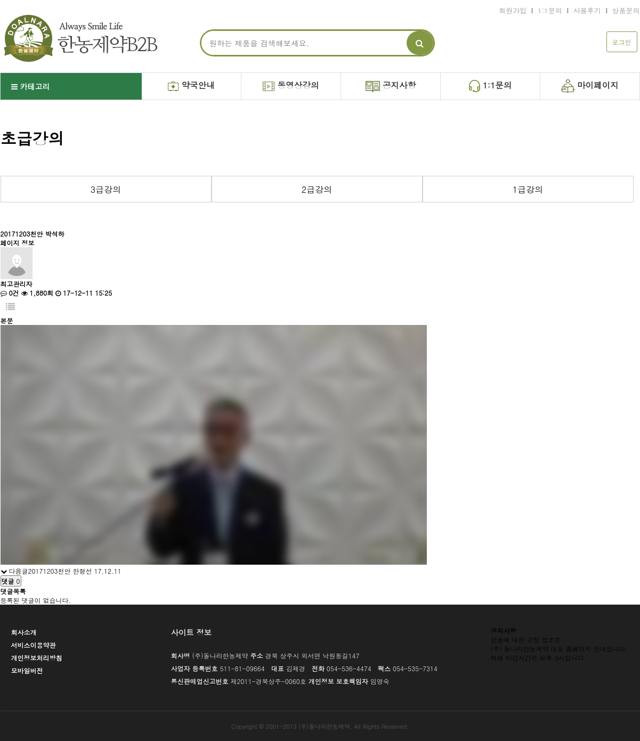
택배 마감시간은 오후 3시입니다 (537, 657)
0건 (10, 292)
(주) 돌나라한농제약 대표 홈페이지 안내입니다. (559, 648)
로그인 (621, 41)
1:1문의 (550, 10)
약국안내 (191, 85)
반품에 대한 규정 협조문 (526, 639)
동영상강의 (291, 85)
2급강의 (317, 189)
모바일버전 (27, 670)
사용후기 (587, 10)
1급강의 (528, 189)
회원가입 (512, 10)
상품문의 (626, 10)
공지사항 (391, 85)
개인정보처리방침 (36, 657)
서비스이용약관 (33, 644)
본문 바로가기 (0, 0)
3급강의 (106, 189)
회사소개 (24, 632)
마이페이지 (590, 86)
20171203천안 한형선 (60, 570)
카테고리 (30, 86)
